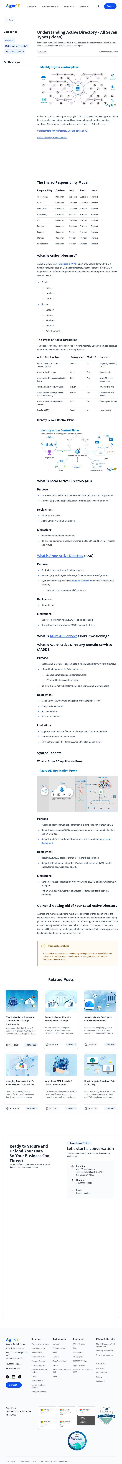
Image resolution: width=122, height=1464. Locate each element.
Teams (55, 1365)
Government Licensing (104, 1355)
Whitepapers (77, 1357)
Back (9, 20)
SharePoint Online (38, 1357)
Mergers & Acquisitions (40, 1344)
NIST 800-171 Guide (80, 1361)
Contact (110, 6)
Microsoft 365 (36, 1353)
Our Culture (100, 1381)
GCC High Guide (79, 1344)
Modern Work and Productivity (16, 46)
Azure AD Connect (80, 580)
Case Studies (78, 1353)
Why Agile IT (100, 1368)
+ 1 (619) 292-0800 (84, 1183)
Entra (55, 1376)
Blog (74, 1348)
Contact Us (13, 1385)
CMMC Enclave (37, 1381)
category (56, 959)
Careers (99, 1377)
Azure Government (38, 1348)
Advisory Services (38, 1365)
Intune (55, 1353)
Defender (56, 1344)
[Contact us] (31, 1240)
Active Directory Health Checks (52, 137)
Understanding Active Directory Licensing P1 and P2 (62, 131)
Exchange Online (59, 1348)
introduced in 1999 (67, 264)
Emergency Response (39, 1392)
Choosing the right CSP (104, 1351)
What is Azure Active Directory (60, 556)
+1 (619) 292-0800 (14, 1364)
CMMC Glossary (79, 1365)
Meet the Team (101, 1373)
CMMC (34, 1376)
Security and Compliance (14, 51)
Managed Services (38, 1361)
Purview (56, 1357)
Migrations (9, 40)
